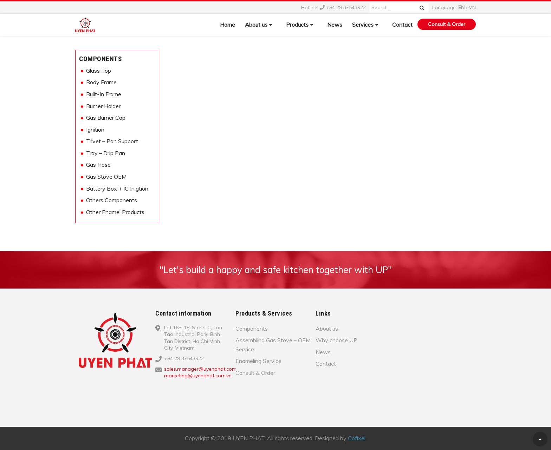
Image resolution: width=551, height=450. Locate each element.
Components (100, 59)
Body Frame (101, 82)
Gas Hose (98, 164)
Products (299, 24)
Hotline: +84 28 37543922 (333, 7)
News (334, 24)
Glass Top (98, 70)
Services (365, 24)
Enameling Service (258, 360)
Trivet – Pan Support (112, 141)
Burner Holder (103, 106)
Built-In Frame (103, 94)
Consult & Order (446, 24)
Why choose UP (336, 340)
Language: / (454, 7)
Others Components (111, 200)
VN (472, 7)
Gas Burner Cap (105, 117)
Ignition (95, 129)
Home (227, 24)
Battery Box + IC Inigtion (117, 188)
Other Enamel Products (115, 212)
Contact (402, 24)
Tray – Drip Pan (105, 153)
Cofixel (356, 438)
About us (258, 24)
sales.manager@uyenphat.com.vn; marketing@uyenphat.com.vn (204, 372)
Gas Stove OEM (106, 176)
